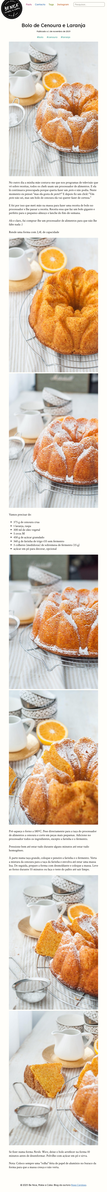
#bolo (40, 37)
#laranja (65, 37)
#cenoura (52, 37)
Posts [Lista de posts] (29, 4)
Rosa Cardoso (78, 1185)
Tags (51, 4)
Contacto (40, 4)
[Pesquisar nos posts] (89, 4)
